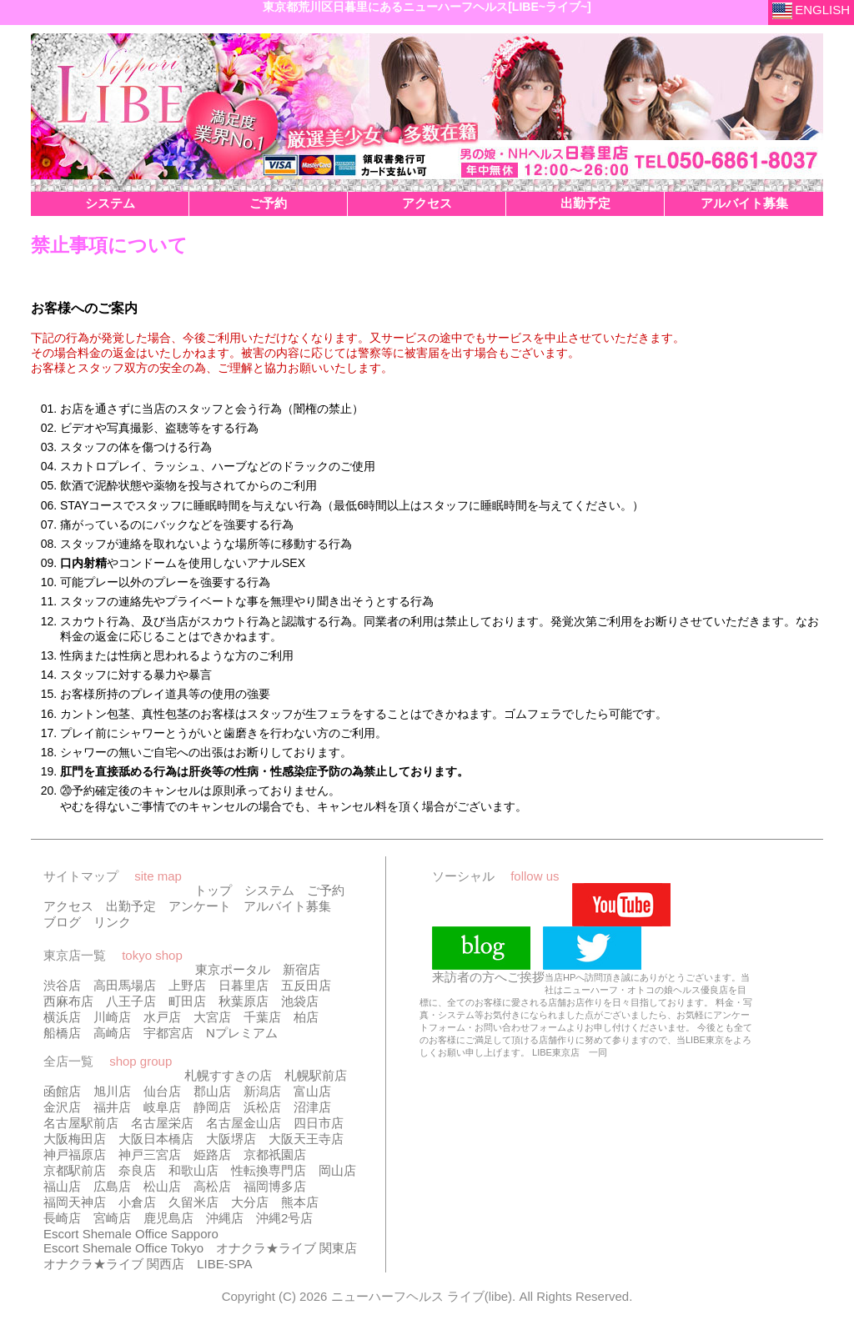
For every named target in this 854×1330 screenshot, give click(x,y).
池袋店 (300, 1001)
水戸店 (162, 1017)
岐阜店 (162, 1107)
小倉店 (137, 1202)
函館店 (62, 1091)
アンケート (199, 906)
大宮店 (212, 1017)
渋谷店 (62, 985)
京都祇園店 (275, 1154)
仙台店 (162, 1091)
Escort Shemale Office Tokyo (123, 1248)
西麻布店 (68, 1001)
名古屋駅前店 (80, 1123)
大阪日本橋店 (155, 1139)
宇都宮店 (168, 1033)
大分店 (250, 1202)
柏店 (306, 1017)
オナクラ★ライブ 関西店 (113, 1264)
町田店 (187, 1001)
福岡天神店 (74, 1202)
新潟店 (262, 1091)
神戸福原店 (74, 1154)
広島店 (112, 1186)
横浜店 (62, 1017)
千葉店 (262, 1017)
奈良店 (137, 1170)
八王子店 (131, 1001)
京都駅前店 (74, 1170)
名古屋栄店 (162, 1123)
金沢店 (62, 1107)
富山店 (312, 1091)
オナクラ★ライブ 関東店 (286, 1248)
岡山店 (337, 1170)
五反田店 (306, 985)
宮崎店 (112, 1218)
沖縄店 (225, 1218)
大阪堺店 (231, 1139)
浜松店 (262, 1107)
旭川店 (112, 1091)
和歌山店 (193, 1170)
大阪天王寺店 (306, 1139)
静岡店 (212, 1107)
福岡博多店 (275, 1186)
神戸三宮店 (149, 1154)
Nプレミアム (242, 1033)
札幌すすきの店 (228, 1075)
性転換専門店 (268, 1170)
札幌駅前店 (315, 1075)
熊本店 (300, 1202)
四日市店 (319, 1123)
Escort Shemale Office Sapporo (131, 1234)
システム (269, 890)
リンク (112, 922)
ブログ (62, 922)
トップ (213, 890)
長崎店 (62, 1218)
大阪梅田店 (74, 1139)
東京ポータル (232, 969)
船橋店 (62, 1033)
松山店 (162, 1186)
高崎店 (112, 1033)
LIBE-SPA (224, 1264)
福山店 (62, 1186)
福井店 (112, 1107)
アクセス (68, 906)
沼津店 (312, 1107)
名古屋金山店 (243, 1123)
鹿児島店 (168, 1218)
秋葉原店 (244, 1001)
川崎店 (112, 1017)
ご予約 (325, 890)
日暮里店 (244, 985)
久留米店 (193, 1202)
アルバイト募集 (287, 906)
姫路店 (212, 1154)
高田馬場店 (124, 985)
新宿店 (301, 969)
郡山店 (212, 1091)
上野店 (187, 985)
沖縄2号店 (284, 1218)
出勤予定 (131, 906)
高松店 (212, 1186)
